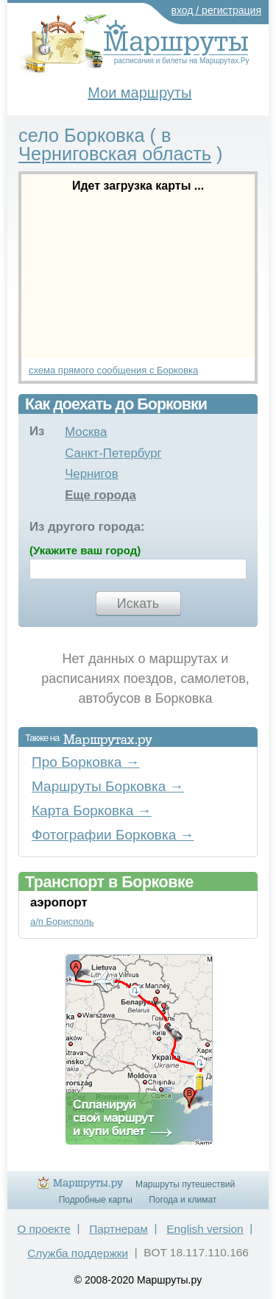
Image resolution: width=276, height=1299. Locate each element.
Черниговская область (114, 153)
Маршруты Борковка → (108, 786)
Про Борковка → (86, 762)
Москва (86, 432)
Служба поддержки (77, 1253)
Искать (138, 603)
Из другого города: (87, 527)
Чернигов (91, 474)
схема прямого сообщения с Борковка (113, 370)
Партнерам (118, 1229)
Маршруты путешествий (185, 1184)
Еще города (100, 495)
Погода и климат (182, 1200)
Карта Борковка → (92, 810)
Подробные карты (95, 1200)
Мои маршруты (139, 93)
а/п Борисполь (62, 921)
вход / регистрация (216, 10)
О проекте (44, 1229)
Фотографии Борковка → (113, 834)
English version (204, 1229)
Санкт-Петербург (113, 453)
